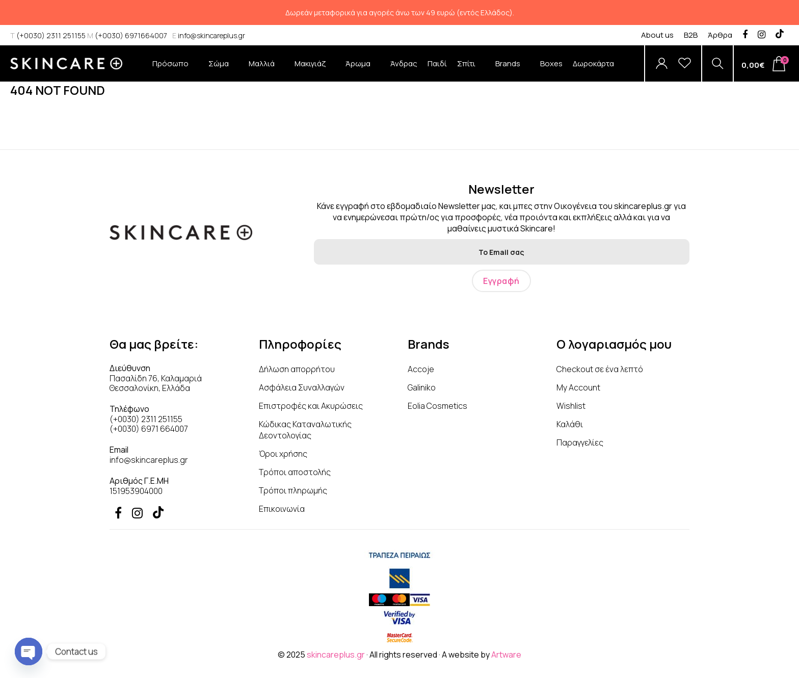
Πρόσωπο (175, 70)
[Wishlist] (684, 63)
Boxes (551, 63)
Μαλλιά (266, 70)
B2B (691, 35)
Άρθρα (720, 35)
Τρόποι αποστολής (295, 472)
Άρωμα (362, 70)
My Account (578, 387)
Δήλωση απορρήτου (297, 369)
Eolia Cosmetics (437, 405)
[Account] (661, 63)
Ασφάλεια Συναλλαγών (301, 387)
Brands (512, 70)
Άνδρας (403, 63)
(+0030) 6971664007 (127, 35)
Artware (506, 654)
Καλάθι (569, 424)
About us (657, 35)
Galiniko (422, 387)
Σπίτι (471, 70)
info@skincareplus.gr (208, 35)
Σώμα (223, 70)
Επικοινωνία (282, 508)
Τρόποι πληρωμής (293, 490)
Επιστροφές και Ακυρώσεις (311, 405)
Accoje (421, 369)
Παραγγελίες (579, 442)
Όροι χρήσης (283, 453)
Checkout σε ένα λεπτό (599, 369)
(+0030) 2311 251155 (48, 35)
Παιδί (437, 63)
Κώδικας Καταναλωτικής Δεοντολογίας (305, 430)
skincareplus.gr (336, 654)
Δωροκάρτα (593, 63)
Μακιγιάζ (315, 70)
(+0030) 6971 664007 (149, 428)
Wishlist (570, 405)
